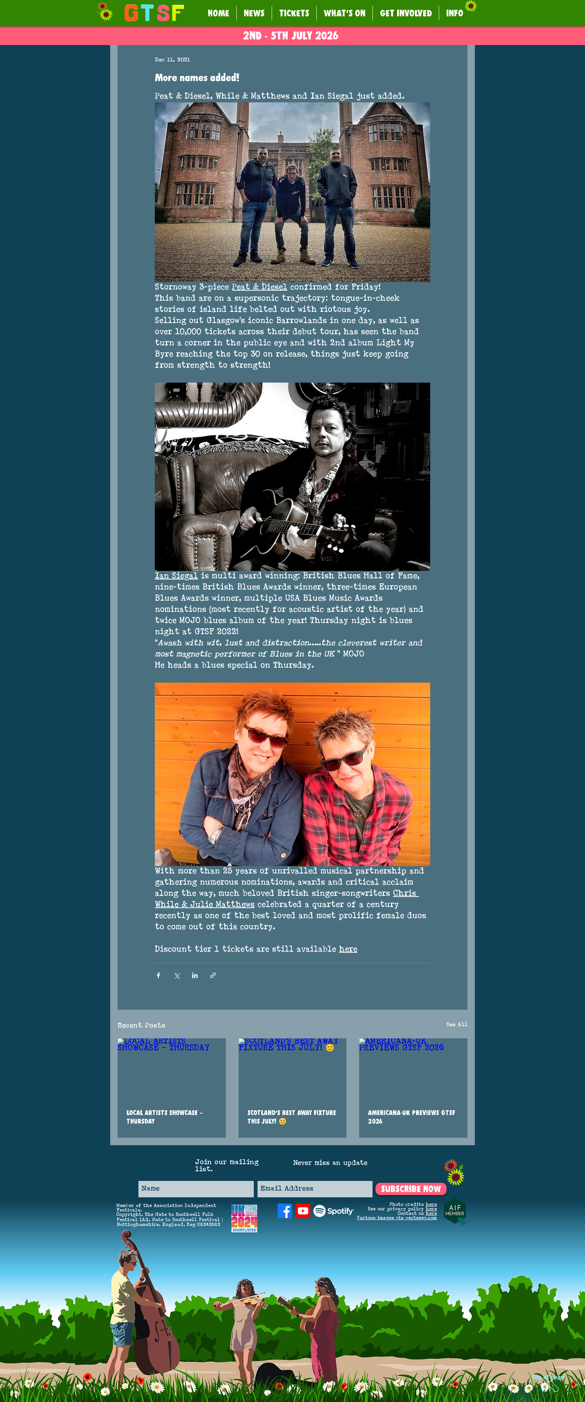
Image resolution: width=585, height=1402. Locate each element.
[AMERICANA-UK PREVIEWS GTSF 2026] (413, 1068)
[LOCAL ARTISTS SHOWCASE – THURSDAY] (172, 1068)
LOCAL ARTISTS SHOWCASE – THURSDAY (165, 1116)
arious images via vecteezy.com (398, 1218)
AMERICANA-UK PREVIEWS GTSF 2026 (411, 1116)
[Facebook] (285, 1211)
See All (457, 1025)
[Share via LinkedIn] (194, 975)
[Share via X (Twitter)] (176, 975)
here (431, 1205)
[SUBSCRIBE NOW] (411, 1189)
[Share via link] (213, 975)
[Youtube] (303, 1211)
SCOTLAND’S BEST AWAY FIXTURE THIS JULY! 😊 (291, 1116)
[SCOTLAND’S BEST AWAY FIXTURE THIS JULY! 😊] (293, 1068)
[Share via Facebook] (158, 975)
